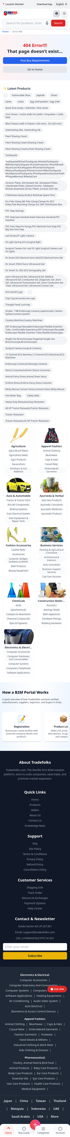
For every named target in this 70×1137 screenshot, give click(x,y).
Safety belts (33, 395)
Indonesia (38, 1109)
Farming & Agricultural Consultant (51, 551)
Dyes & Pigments (18, 623)
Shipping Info (35, 887)
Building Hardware (51, 623)
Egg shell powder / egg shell (45, 101)
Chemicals (18, 601)
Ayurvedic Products (51, 513)
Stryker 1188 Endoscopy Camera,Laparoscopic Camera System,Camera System (34, 312)
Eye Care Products (44, 1078)
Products (34, 805)
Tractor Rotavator (14, 414)
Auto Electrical (33, 1006)
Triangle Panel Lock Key (17, 304)
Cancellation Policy (35, 869)
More (55, 1116)
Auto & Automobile (18, 496)
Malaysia (17, 1109)
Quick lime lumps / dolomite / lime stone (26, 108)
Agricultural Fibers (18, 450)
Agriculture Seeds (18, 455)
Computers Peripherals (18, 668)
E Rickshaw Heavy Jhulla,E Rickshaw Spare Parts (30, 195)
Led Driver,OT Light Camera (19, 235)
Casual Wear (51, 464)
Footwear (47, 1034)
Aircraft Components (18, 504)
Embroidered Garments (51, 470)
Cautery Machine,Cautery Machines (24, 320)
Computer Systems (18, 663)
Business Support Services (51, 571)
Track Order (35, 892)
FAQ (35, 843)
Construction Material (52, 601)
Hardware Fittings (51, 618)
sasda (21, 101)
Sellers (35, 810)
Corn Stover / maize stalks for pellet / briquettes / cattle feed (34, 116)
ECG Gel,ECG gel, (14, 292)
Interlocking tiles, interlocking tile (23, 130)
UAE (56, 1109)
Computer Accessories (18, 651)
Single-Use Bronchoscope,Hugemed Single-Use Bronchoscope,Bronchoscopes (30, 340)
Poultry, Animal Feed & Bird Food (33, 1063)
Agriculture (18, 446)
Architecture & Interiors (51, 559)
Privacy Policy (35, 859)
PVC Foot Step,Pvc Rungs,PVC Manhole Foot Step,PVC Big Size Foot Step (33, 228)
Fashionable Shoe (21, 95)
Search (58, 23)
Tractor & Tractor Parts (18, 500)
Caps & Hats (51, 459)
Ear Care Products (48, 1073)
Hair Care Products (18, 1083)
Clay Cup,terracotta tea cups (20, 298)
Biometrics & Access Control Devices (33, 1011)
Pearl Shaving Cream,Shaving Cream (24, 142)
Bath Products (18, 566)
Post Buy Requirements (35, 60)
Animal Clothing (51, 450)
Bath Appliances (51, 614)
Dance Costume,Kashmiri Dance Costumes (27, 370)
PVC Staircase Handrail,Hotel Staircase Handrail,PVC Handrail (32, 219)
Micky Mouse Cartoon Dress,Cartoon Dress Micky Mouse (35, 389)
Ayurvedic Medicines (51, 509)
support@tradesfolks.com (39, 932)
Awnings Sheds (52, 609)
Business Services (52, 545)
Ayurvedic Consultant (51, 504)
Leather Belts (18, 549)
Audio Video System (46, 1001)
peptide (41, 95)
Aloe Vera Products (51, 500)
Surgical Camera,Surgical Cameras (23, 348)
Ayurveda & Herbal (51, 496)
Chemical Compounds (18, 618)
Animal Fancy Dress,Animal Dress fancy (25, 376)
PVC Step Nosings (14, 210)
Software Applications (18, 672)
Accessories (18, 554)
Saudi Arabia (21, 1116)
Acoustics (52, 605)
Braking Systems (18, 509)
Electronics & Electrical (19, 647)
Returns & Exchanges (35, 898)
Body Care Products (20, 1073)
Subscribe (35, 956)
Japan (8, 1101)
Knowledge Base (35, 825)
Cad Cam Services (51, 576)
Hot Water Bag (13, 395)
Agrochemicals (18, 609)
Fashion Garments (25, 1034)
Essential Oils (20, 1078)
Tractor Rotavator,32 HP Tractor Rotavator (27, 420)
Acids (18, 605)
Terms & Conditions (35, 854)
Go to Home (34, 69)
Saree (8, 101)
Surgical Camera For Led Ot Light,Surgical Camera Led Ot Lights (33, 250)
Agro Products (18, 459)
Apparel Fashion (51, 446)
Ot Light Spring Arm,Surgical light (23, 242)
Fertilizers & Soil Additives (18, 470)
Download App (44, 4)
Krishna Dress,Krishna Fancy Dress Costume (28, 382)
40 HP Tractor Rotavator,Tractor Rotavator (27, 408)
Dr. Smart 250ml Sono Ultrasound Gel (24, 264)
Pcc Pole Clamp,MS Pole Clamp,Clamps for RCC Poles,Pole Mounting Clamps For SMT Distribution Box (33, 203)
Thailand (60, 1101)
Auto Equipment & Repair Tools (18, 520)
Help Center (35, 908)
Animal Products (19, 1068)
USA (40, 1116)
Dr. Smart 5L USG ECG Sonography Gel (25, 270)
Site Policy (35, 849)
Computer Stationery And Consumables (18, 658)
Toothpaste (11, 155)
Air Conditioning (19, 1001)
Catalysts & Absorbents (18, 614)
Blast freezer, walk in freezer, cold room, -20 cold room (33, 123)
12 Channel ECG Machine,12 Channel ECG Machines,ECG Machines (34, 356)
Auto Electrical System (18, 513)
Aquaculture (18, 464)
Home (5, 31)
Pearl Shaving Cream (16, 136)
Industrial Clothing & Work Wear (33, 1045)
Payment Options (35, 903)
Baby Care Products (46, 1068)
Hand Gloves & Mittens (34, 1039)
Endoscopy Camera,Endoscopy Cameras (26, 363)
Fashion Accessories (18, 545)
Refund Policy (35, 864)
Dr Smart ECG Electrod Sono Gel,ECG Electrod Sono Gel (34, 257)
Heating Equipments (49, 995)
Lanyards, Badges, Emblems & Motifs (18, 560)
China (24, 1101)
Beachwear (51, 455)
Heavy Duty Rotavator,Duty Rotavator (24, 401)
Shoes (54, 95)
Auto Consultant (51, 564)
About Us (35, 815)
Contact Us (35, 820)
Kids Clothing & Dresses (33, 1050)
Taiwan (41, 1101)
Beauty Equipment (18, 570)
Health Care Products (47, 1083)
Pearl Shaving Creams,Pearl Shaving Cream (28, 149)
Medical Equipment (33, 1089)
